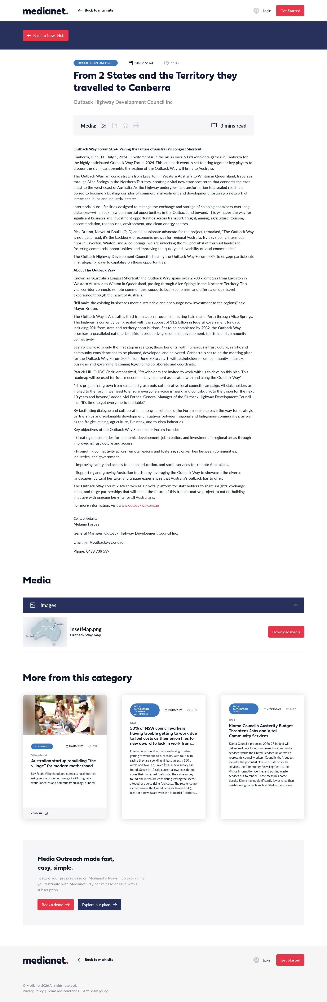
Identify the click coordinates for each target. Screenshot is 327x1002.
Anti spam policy (95, 990)
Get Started (290, 10)
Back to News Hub (45, 35)
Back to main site (95, 11)
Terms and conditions (63, 990)
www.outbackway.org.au (139, 505)
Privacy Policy (33, 990)
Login (262, 11)
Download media (286, 631)
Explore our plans (99, 904)
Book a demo (56, 904)
